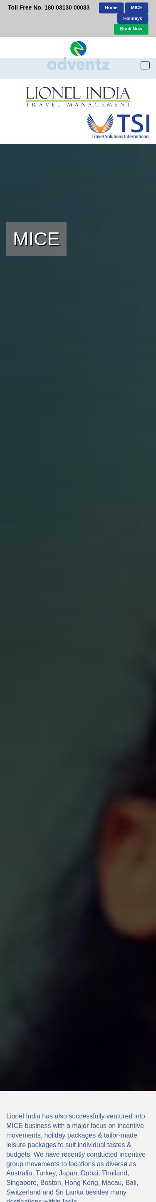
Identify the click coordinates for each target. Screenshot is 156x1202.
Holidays (132, 18)
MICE (137, 7)
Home (111, 7)
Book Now (131, 28)
